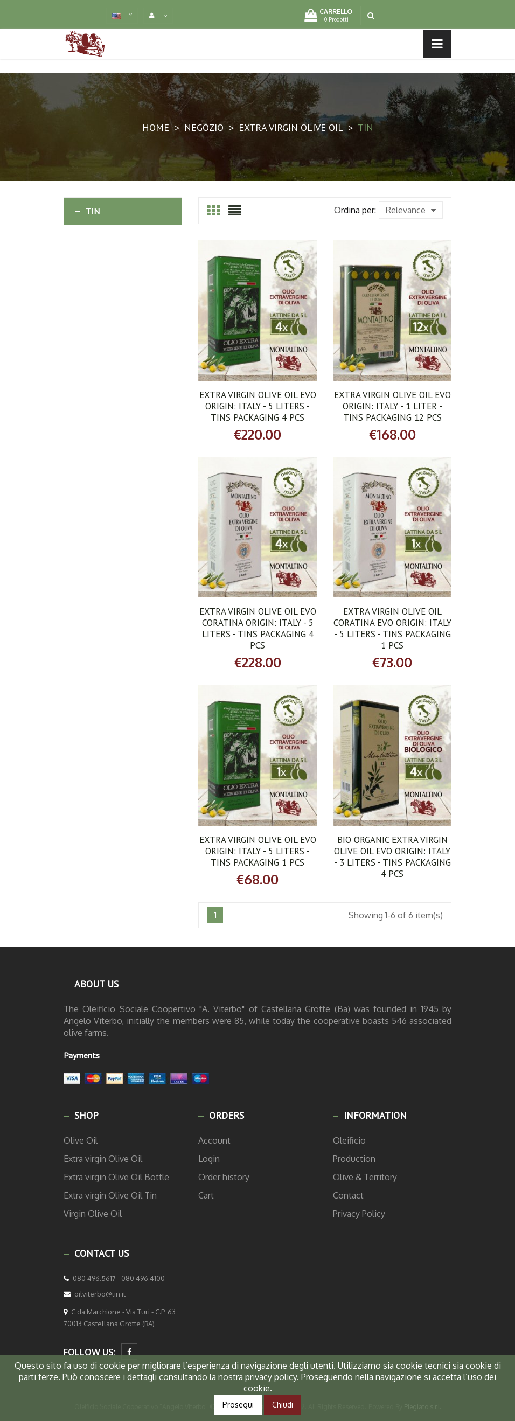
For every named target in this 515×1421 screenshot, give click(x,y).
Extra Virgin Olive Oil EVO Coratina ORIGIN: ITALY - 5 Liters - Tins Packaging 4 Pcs (257, 628)
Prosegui (238, 1404)
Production (354, 1158)
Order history (223, 1177)
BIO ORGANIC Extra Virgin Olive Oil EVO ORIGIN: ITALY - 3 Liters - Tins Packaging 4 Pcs (392, 857)
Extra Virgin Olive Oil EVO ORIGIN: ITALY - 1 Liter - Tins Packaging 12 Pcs (392, 406)
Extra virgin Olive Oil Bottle (116, 1177)
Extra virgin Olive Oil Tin (110, 1195)
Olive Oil (81, 1140)
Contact (348, 1195)
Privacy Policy (359, 1213)
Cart (206, 1195)
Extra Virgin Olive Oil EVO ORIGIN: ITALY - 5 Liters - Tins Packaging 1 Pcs (257, 851)
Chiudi (282, 1404)
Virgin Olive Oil (93, 1213)
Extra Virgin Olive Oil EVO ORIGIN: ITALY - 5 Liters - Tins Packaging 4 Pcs (257, 406)
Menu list (100, 43)
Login (209, 1158)
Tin (93, 211)
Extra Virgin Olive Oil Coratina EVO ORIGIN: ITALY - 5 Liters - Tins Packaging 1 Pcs (392, 628)
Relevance (411, 210)
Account (214, 1140)
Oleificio (349, 1140)
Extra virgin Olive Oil (103, 1158)
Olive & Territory (365, 1177)
